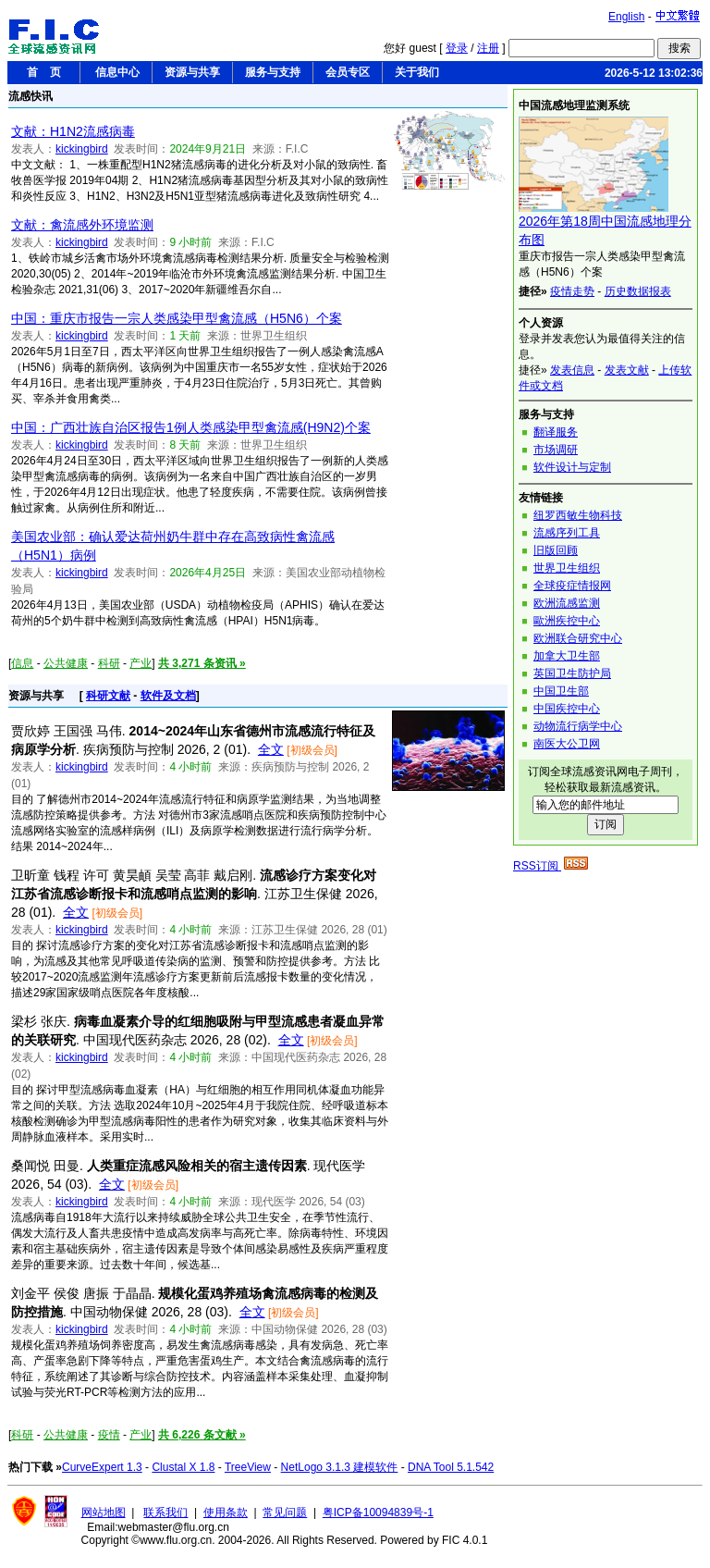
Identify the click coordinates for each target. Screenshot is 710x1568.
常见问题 (285, 1512)
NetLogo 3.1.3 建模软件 (339, 1467)
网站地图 (103, 1512)
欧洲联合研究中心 (577, 638)
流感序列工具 (566, 532)
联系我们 (165, 1512)
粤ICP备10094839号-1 (378, 1512)
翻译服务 (555, 432)
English (626, 16)
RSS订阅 (550, 865)
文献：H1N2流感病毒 (73, 131)
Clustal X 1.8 (183, 1467)
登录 (457, 48)
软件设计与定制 (572, 467)
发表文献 (627, 370)
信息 (22, 663)
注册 (488, 48)
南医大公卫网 (566, 743)
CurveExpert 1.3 (102, 1467)
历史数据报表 (638, 291)
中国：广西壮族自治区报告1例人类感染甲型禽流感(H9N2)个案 (191, 427)
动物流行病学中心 (577, 726)
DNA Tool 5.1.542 (451, 1467)
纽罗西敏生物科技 (577, 515)
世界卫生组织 (566, 568)
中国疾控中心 (566, 708)
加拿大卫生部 (566, 655)
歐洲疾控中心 (566, 620)
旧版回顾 (555, 550)
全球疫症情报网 (572, 585)
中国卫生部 (561, 691)
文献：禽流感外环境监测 (82, 224)
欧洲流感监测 (566, 603)
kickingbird (81, 148)
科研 (109, 663)
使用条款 (225, 1512)
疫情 (109, 1434)
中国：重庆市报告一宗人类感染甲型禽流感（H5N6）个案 (176, 318)
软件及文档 (168, 695)
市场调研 (555, 449)
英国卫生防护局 (572, 673)
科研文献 (108, 695)
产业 (140, 663)
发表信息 (572, 370)
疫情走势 (572, 291)
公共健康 (65, 663)
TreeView (248, 1467)
